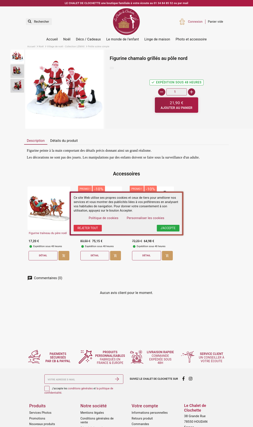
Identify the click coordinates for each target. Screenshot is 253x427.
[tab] (35, 141)
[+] (191, 92)
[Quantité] (176, 91)
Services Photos (40, 412)
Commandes (140, 424)
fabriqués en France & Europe (111, 357)
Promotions (37, 418)
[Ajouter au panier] (176, 105)
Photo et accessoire (191, 39)
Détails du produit (64, 141)
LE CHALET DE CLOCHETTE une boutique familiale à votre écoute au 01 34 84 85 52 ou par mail (126, 3)
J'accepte (168, 228)
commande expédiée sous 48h (161, 357)
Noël (67, 39)
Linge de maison (157, 39)
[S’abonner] (117, 379)
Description (36, 141)
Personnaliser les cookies (145, 218)
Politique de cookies (103, 218)
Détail (43, 255)
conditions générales (80, 388)
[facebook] (183, 378)
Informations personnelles (150, 412)
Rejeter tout (87, 228)
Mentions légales (92, 412)
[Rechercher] (39, 21)
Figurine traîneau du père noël (48, 233)
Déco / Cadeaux (88, 39)
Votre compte (145, 405)
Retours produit (142, 418)
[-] (161, 92)
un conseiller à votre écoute (212, 357)
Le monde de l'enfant (122, 39)
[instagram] (191, 378)
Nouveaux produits (42, 424)
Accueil (52, 39)
